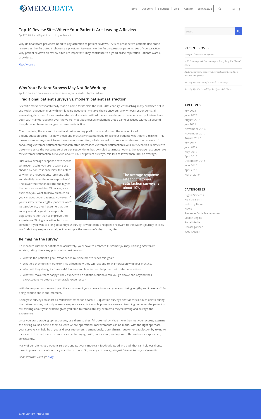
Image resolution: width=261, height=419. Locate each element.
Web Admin (66, 35)
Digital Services (46, 35)
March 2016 (192, 174)
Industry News (194, 204)
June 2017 (191, 147)
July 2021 (190, 124)
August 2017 (193, 138)
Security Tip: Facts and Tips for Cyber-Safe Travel (208, 89)
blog (50, 357)
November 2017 (195, 133)
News (188, 208)
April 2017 (191, 156)
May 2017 (191, 151)
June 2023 (191, 115)
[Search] (219, 9)
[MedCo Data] (46, 9)
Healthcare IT (193, 199)
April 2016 (191, 170)
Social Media (78, 93)
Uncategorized (194, 227)
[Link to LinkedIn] (234, 9)
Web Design (192, 231)
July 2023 (190, 110)
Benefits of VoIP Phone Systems (199, 54)
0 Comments (42, 93)
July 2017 (190, 142)
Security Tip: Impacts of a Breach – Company (206, 82)
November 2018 (195, 129)
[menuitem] (133, 9)
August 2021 (193, 120)
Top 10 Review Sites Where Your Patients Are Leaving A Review (77, 29)
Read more (27, 64)
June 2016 (191, 165)
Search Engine (193, 217)
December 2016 (195, 160)
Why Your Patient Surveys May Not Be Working (62, 87)
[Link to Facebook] (239, 9)
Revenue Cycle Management (203, 213)
